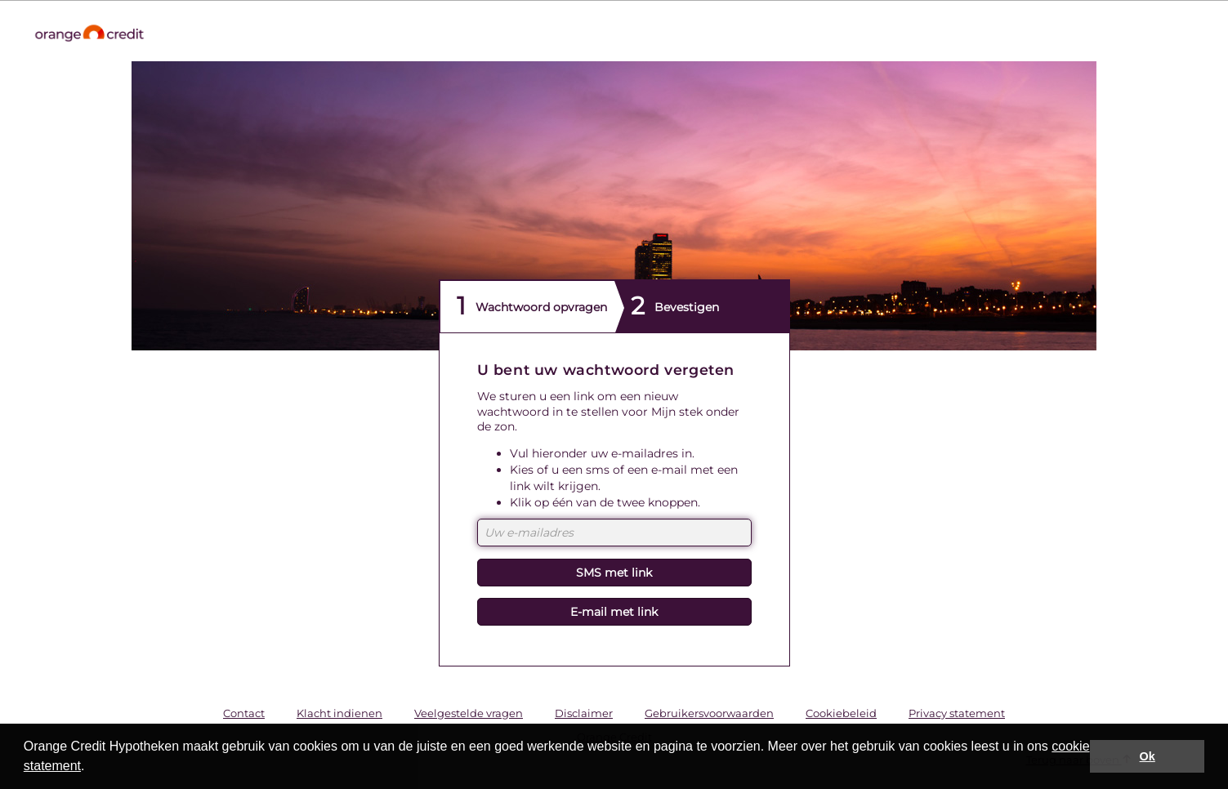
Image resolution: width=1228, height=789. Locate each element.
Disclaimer (584, 713)
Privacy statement (957, 713)
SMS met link (614, 572)
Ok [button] (1147, 756)
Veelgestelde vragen (468, 713)
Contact (244, 713)
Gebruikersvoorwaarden (709, 713)
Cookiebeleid (841, 713)
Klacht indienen (339, 713)
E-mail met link (614, 611)
